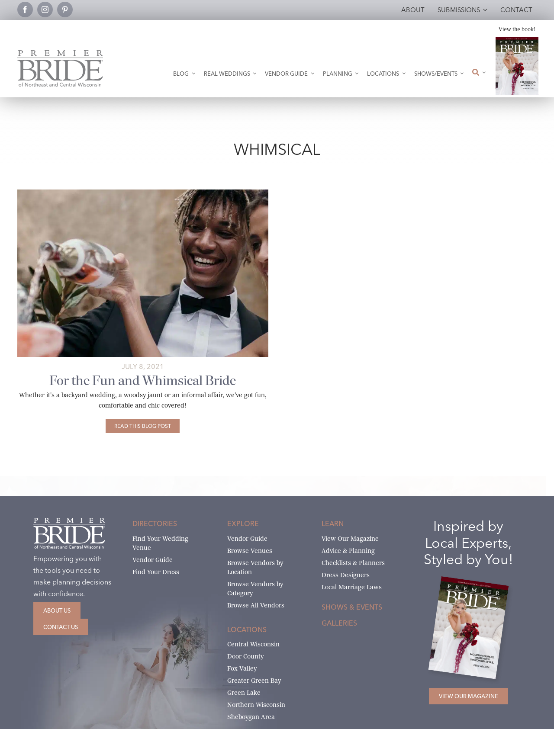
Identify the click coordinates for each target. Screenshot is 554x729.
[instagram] (45, 9)
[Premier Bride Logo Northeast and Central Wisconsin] (60, 53)
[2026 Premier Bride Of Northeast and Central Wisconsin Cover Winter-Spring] (517, 40)
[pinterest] (65, 9)
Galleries (339, 623)
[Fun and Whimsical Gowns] (142, 192)
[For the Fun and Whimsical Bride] (143, 426)
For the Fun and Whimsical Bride (142, 381)
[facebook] (25, 9)
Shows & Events (352, 607)
